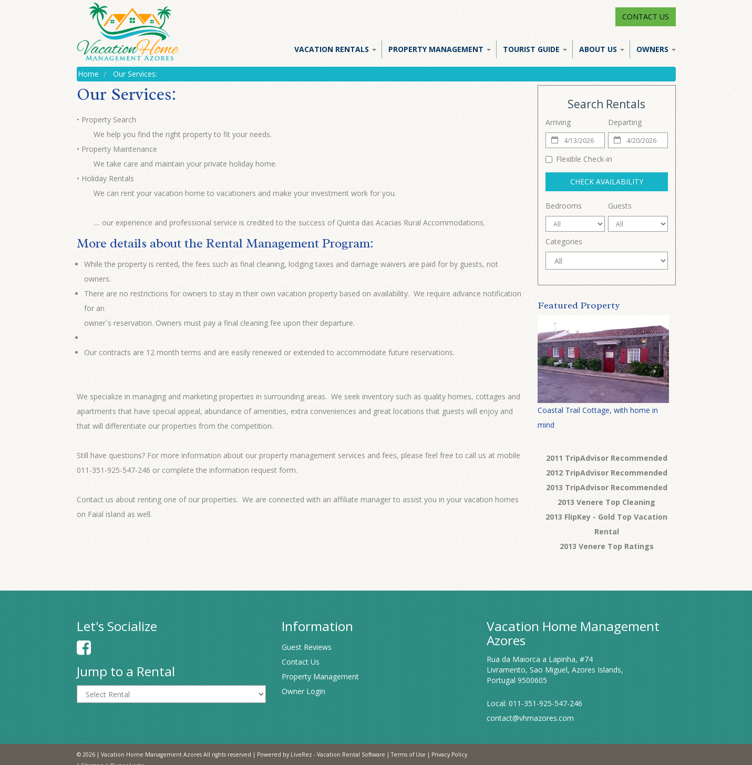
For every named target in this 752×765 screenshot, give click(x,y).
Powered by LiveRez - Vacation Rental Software (321, 754)
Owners (656, 49)
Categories (563, 241)
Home (88, 74)
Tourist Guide (535, 49)
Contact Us (645, 17)
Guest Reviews (307, 647)
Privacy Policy (449, 754)
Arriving (558, 122)
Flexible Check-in (578, 159)
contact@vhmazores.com (530, 718)
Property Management (439, 49)
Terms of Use (408, 754)
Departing (625, 122)
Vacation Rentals (335, 49)
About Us (601, 49)
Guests (620, 206)
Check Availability (606, 182)
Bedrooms (563, 206)
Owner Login (303, 691)
